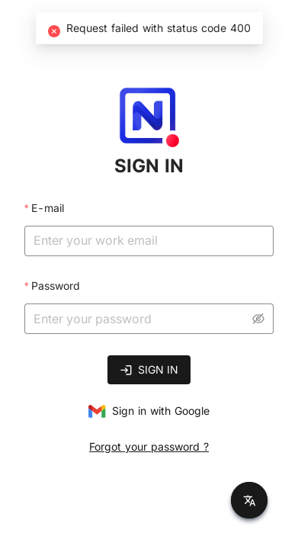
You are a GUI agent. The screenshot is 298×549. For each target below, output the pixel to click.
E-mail (47, 207)
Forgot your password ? (149, 446)
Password (55, 285)
